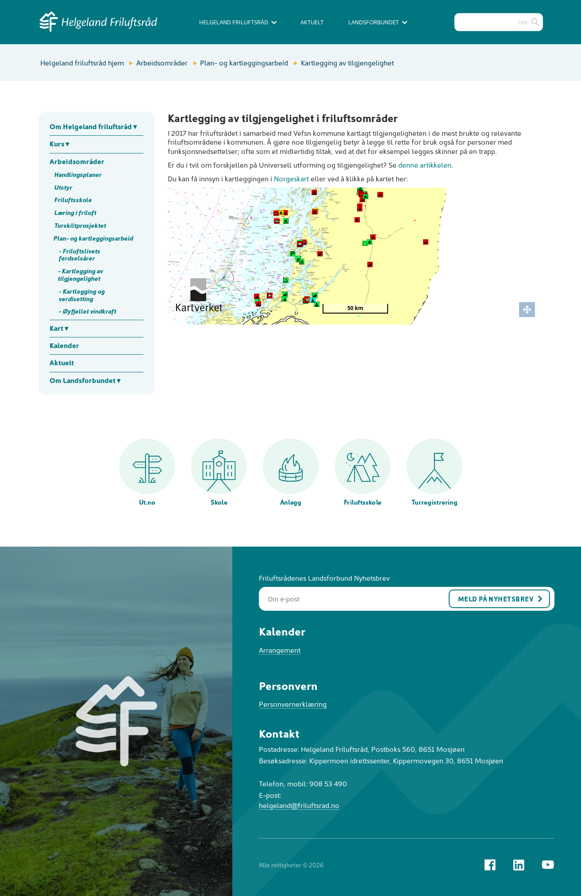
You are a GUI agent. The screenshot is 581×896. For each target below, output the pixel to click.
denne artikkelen (424, 164)
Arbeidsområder (162, 62)
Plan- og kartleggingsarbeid (244, 62)
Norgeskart (291, 178)
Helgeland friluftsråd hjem (82, 62)
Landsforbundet (377, 22)
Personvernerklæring (293, 703)
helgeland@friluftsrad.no (299, 805)
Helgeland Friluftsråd (238, 22)
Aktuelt (311, 22)
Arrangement (279, 650)
